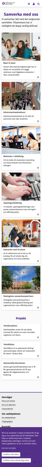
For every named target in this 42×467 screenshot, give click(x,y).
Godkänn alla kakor (11, 454)
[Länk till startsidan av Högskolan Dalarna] (8, 3)
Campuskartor (7, 409)
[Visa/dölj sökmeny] (38, 4)
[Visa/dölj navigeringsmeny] (29, 4)
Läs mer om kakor (9, 448)
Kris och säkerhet (9, 405)
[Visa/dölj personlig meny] (34, 4)
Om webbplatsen (9, 418)
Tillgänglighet (7, 422)
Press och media (8, 401)
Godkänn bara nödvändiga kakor (16, 460)
